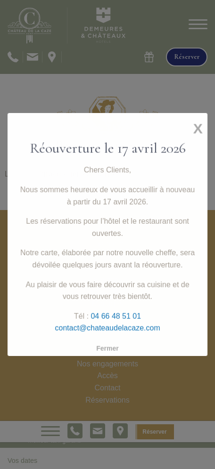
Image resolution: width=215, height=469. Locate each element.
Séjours (107, 327)
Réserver (154, 432)
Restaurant (107, 255)
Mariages (107, 303)
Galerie (107, 352)
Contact (107, 388)
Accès (107, 376)
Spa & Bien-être (107, 267)
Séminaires (107, 291)
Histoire (107, 315)
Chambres (107, 243)
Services (107, 279)
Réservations (107, 400)
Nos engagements (107, 364)
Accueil (107, 231)
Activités (107, 340)
